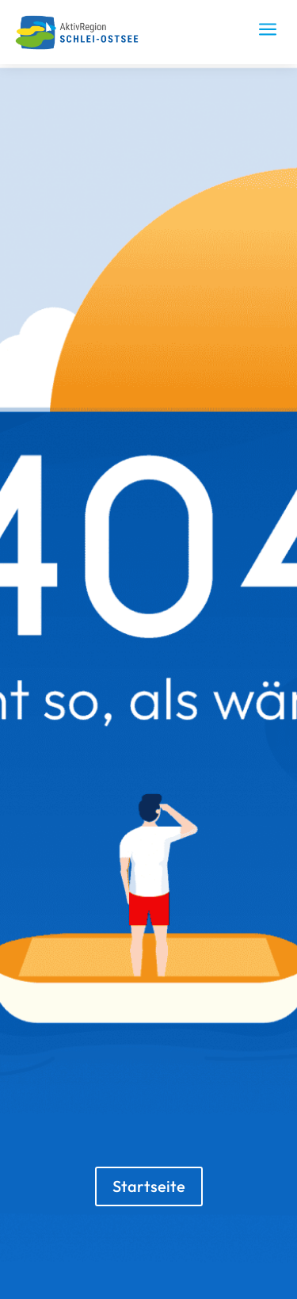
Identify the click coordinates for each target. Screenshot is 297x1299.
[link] (82, 46)
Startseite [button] (148, 1186)
